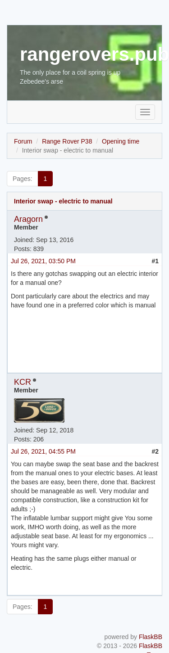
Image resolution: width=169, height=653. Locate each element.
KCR (22, 382)
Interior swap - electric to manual (63, 201)
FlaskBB (150, 636)
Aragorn (28, 219)
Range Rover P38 (67, 141)
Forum (23, 141)
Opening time (120, 141)
